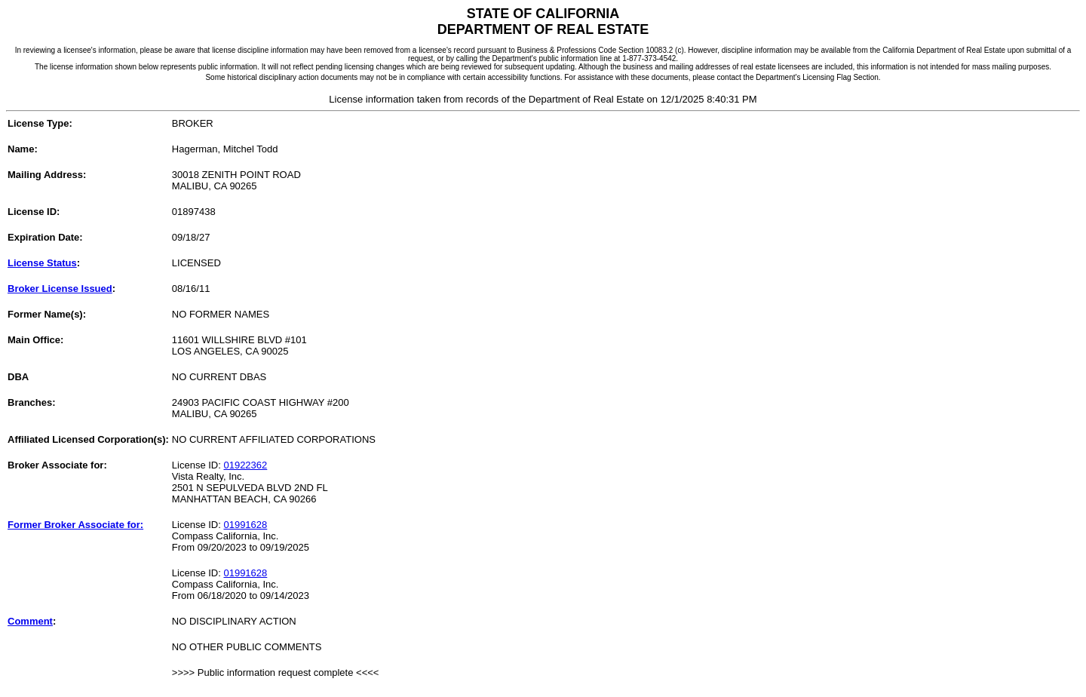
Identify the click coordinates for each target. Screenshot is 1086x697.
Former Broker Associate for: (75, 524)
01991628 (245, 524)
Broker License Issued (60, 288)
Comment (30, 621)
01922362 (245, 465)
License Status (42, 263)
